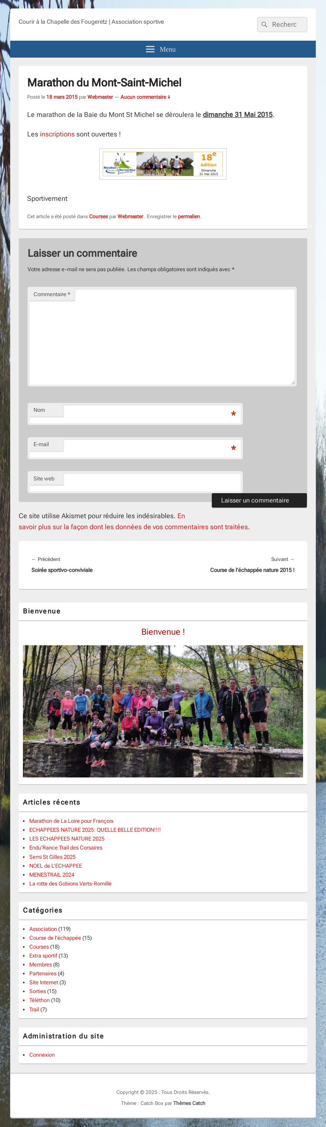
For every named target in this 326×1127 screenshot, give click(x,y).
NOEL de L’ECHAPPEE (55, 866)
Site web (44, 478)
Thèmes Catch (189, 1103)
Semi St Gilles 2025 (52, 857)
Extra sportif (43, 955)
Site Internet (43, 982)
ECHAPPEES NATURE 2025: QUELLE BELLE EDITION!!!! (95, 830)
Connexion (42, 1055)
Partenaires (42, 973)
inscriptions (57, 134)
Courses (98, 216)
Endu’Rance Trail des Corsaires (65, 847)
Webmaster (100, 97)
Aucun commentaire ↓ (146, 97)
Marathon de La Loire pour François (71, 821)
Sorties (37, 991)
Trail (34, 1009)
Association (43, 929)
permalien (189, 216)
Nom (39, 410)
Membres (40, 964)
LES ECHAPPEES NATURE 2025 (66, 839)
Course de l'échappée (55, 938)
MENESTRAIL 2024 (51, 875)
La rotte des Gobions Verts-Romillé (70, 883)
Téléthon (39, 1000)
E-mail (41, 444)
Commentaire (52, 294)
